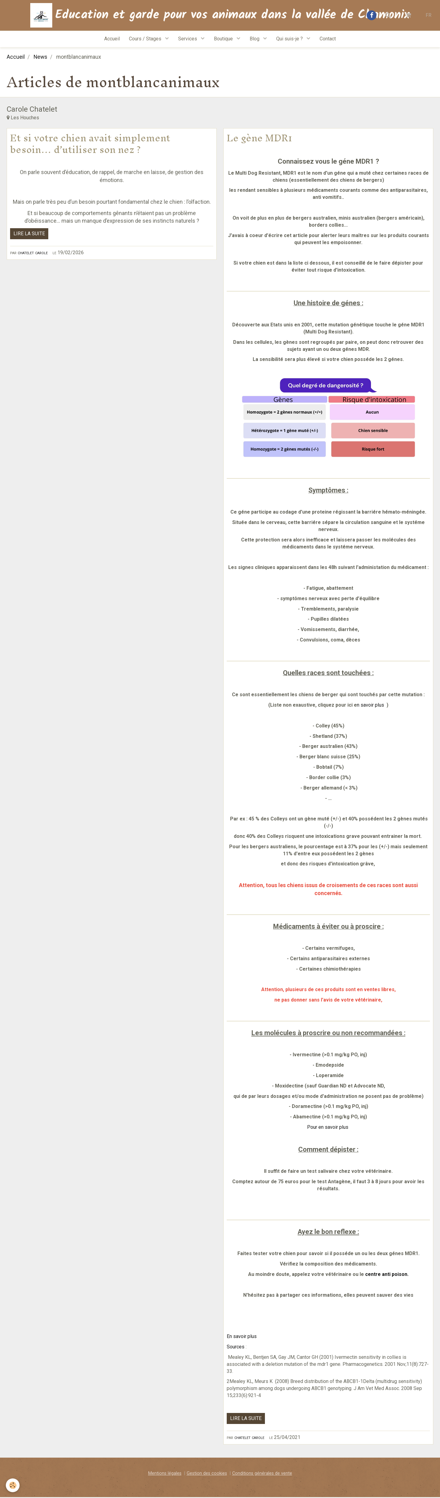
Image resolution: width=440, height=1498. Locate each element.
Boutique (224, 39)
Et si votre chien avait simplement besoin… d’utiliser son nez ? (90, 144)
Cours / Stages (146, 39)
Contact (328, 39)
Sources (236, 1347)
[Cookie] (13, 1485)
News (40, 57)
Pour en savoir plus (328, 1128)
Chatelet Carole (33, 253)
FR (428, 15)
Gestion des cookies (207, 1474)
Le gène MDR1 (259, 138)
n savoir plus (371, 705)
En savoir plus (242, 1337)
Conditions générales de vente (262, 1474)
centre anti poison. (387, 1275)
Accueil (112, 39)
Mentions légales (165, 1474)
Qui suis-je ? (290, 39)
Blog (255, 39)
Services (188, 39)
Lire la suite (29, 234)
